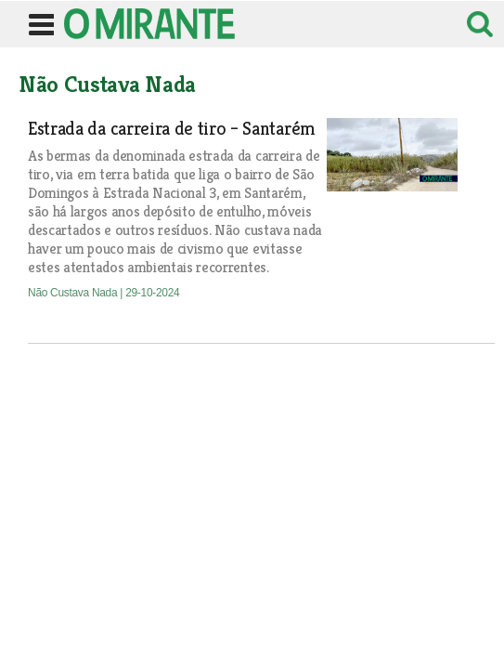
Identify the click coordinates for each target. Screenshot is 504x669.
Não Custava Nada (74, 292)
